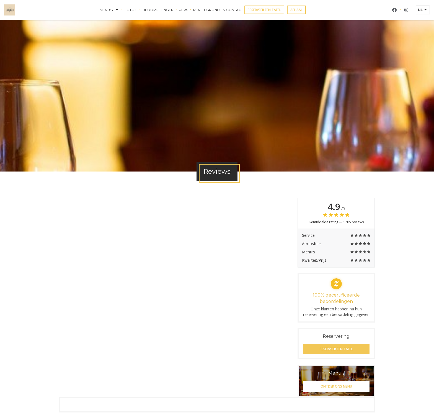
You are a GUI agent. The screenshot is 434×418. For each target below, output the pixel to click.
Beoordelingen (158, 10)
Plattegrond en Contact (218, 10)
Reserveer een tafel (264, 9)
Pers (183, 10)
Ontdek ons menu (336, 386)
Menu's (109, 10)
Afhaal (296, 9)
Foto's (131, 10)
